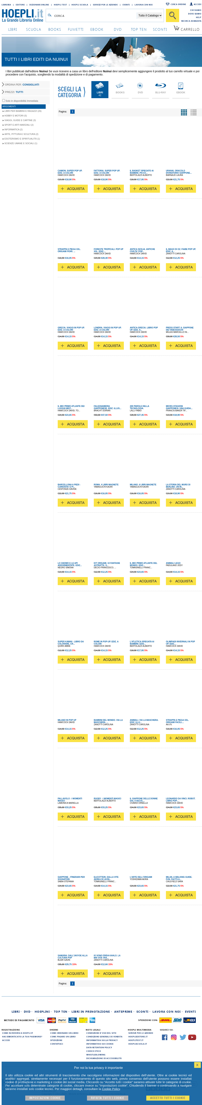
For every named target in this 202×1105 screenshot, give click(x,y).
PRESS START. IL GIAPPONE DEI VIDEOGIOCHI (180, 329)
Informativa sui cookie (100, 1044)
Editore (20, 4)
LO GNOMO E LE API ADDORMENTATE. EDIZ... (70, 564)
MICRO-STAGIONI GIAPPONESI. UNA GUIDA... (179, 407)
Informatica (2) (13, 129)
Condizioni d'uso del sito (101, 1033)
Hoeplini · (43, 1011)
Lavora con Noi (144, 4)
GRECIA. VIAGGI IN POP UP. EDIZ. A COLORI (71, 329)
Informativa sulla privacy (102, 1040)
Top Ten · (62, 1011)
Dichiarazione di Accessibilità (104, 1058)
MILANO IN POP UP (67, 720)
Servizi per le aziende (105, 4)
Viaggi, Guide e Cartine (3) (20, 120)
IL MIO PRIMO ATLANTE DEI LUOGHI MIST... (71, 407)
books (54, 29)
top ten (139, 29)
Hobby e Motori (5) (15, 115)
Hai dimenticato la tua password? (22, 1036)
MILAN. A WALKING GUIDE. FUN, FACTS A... (179, 878)
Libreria (6, 4)
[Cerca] (172, 15)
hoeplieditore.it (137, 1036)
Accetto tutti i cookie (167, 1098)
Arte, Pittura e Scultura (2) (21, 134)
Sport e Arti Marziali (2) (18, 125)
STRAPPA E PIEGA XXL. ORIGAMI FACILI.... (177, 721)
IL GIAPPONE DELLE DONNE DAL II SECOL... (144, 799)
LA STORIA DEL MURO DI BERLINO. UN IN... (178, 486)
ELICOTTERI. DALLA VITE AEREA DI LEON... (106, 878)
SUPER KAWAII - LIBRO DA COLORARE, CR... (71, 643)
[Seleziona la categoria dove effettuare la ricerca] (150, 15)
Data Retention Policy (99, 1047)
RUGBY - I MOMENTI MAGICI (107, 798)
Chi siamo (195, 10)
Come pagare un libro (63, 1036)
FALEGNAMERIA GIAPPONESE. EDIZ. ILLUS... (107, 407)
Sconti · (143, 1011)
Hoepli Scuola (80, 4)
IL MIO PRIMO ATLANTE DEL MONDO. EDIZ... (143, 564)
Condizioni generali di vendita (104, 1036)
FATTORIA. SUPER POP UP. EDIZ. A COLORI (107, 172)
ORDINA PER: (22, 84)
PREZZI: (14, 92)
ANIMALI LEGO (173, 563)
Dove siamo (194, 13)
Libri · (17, 1011)
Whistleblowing (95, 1054)
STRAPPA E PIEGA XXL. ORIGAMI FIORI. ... (69, 250)
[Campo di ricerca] (95, 15)
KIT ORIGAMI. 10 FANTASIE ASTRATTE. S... (107, 564)
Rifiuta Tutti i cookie (107, 1098)
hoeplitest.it (135, 1040)
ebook (96, 29)
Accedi (197, 4)
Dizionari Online (39, 4)
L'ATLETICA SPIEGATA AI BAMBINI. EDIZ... (142, 643)
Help (198, 17)
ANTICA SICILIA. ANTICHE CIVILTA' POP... (142, 250)
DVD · (28, 1011)
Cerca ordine (178, 4)
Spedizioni (56, 1040)
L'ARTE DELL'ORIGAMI (141, 877)
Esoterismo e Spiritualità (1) (22, 138)
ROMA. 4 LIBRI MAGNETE (106, 485)
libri (12, 29)
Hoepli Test (60, 4)
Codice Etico (93, 1051)
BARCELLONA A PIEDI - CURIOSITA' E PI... (69, 486)
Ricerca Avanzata (191, 21)
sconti (160, 29)
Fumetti (76, 29)
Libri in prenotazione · (92, 1011)
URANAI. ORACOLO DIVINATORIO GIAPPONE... (179, 172)
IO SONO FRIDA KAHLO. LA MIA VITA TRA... (107, 956)
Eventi (126, 4)
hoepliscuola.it (137, 1044)
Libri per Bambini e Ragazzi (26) (22, 111)
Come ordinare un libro (64, 1033)
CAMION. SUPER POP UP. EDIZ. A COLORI (70, 172)
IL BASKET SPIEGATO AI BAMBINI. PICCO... (142, 172)
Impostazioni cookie (45, 1098)
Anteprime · (124, 1011)
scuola (33, 29)
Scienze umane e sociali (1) (20, 143)
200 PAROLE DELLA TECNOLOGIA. (139, 407)
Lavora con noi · (168, 1011)
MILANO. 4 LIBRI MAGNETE (143, 485)
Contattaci (56, 1044)
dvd (118, 29)
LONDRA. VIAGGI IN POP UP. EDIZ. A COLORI (107, 329)
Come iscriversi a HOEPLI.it (17, 1033)
